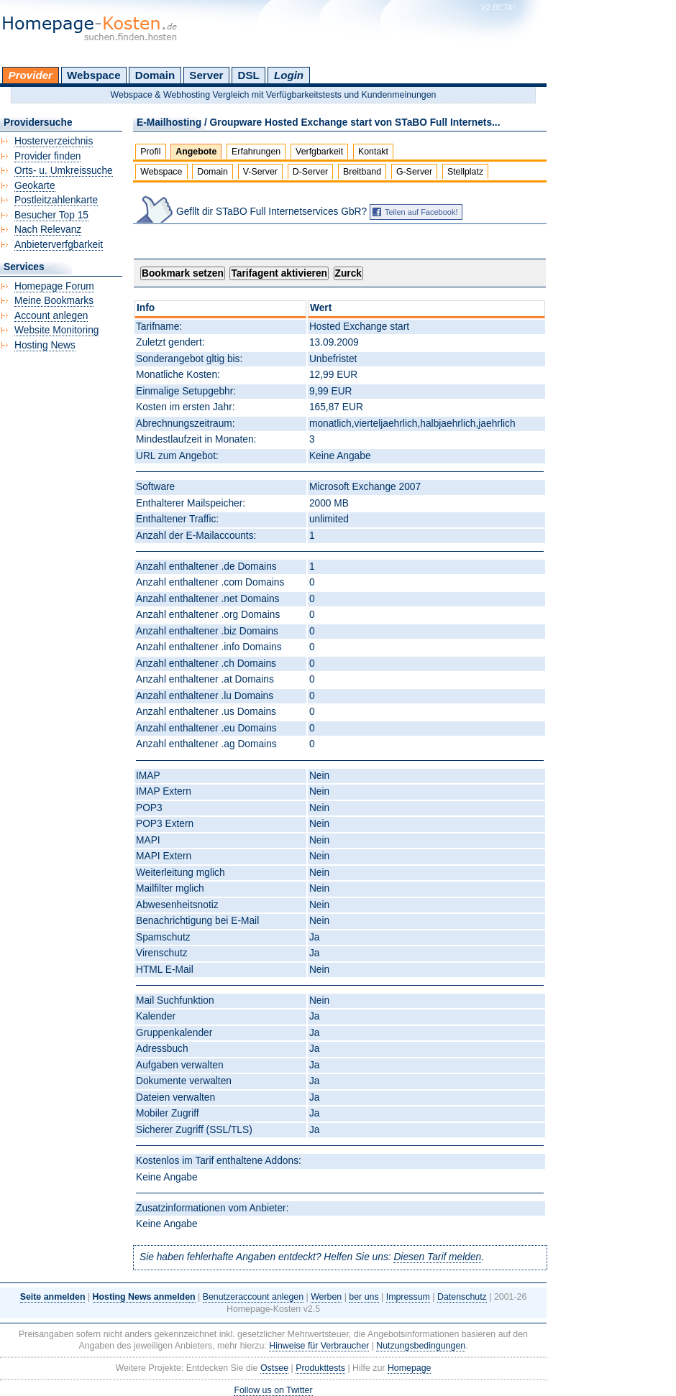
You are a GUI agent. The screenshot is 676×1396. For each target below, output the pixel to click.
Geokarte (34, 185)
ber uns (363, 1297)
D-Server (311, 172)
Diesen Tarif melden (437, 1257)
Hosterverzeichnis (53, 141)
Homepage (409, 1368)
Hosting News (45, 345)
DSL (249, 75)
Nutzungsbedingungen (420, 1346)
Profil (150, 152)
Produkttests (320, 1368)
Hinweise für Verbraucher (319, 1346)
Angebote (195, 152)
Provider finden (47, 156)
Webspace (94, 75)
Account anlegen (51, 315)
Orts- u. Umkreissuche (63, 170)
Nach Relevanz (47, 229)
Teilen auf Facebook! (421, 212)
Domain (155, 75)
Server (206, 75)
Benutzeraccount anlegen (253, 1297)
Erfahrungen (256, 152)
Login (288, 75)
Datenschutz (462, 1297)
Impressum (408, 1297)
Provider (30, 75)
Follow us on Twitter (273, 1390)
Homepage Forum (54, 286)
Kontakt (373, 152)
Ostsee (274, 1368)
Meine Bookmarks (53, 300)
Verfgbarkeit (319, 152)
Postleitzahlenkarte (56, 200)
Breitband (362, 172)
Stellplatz (465, 172)
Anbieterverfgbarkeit (58, 244)
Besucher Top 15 (51, 215)
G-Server (414, 172)
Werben (326, 1297)
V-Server (260, 172)
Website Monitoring (56, 330)
